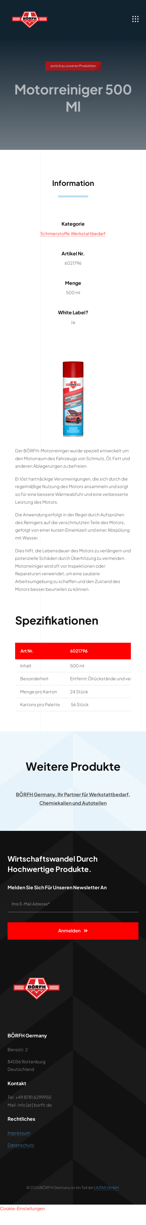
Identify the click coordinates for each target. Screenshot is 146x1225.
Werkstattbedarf (88, 233)
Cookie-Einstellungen (22, 1208)
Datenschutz (21, 1145)
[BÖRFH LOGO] (30, 7)
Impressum (19, 1133)
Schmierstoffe (55, 233)
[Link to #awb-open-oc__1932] (135, 19)
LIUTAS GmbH (106, 1187)
